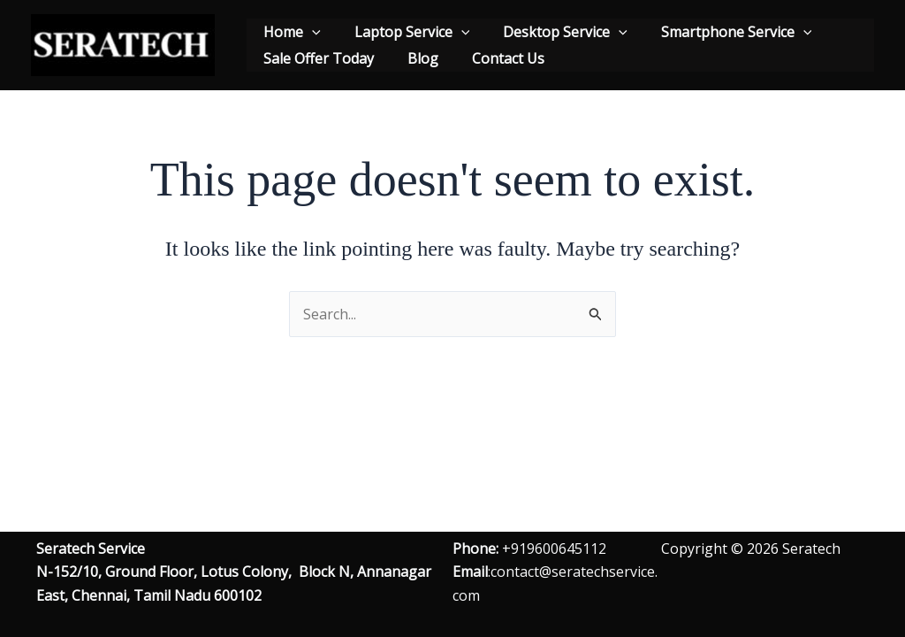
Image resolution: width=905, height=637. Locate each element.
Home (289, 32)
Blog (414, 58)
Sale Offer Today (316, 58)
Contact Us (495, 58)
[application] (309, 32)
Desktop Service (552, 32)
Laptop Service (404, 32)
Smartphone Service (718, 32)
